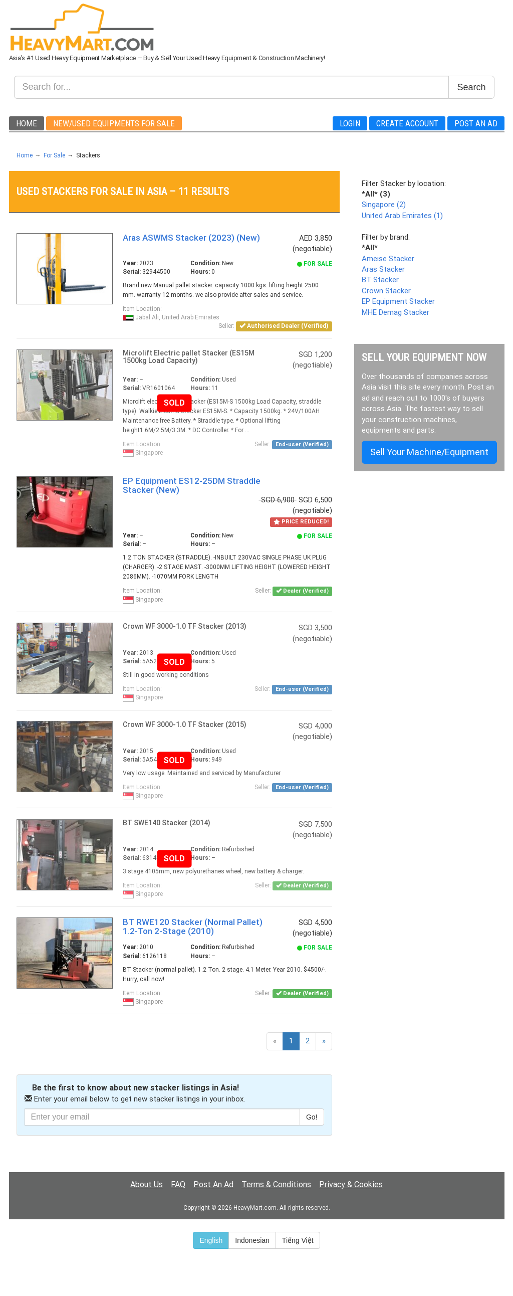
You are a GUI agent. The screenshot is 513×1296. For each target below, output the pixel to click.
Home (26, 123)
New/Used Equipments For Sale (114, 123)
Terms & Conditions (276, 1184)
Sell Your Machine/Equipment (429, 452)
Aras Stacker (383, 269)
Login (350, 123)
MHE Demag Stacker (395, 312)
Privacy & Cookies (351, 1184)
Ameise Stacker (388, 258)
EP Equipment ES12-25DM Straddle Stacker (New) (192, 485)
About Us (146, 1184)
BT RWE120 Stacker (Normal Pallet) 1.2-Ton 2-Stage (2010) (193, 927)
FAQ (178, 1184)
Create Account (407, 123)
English (210, 1240)
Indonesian (252, 1240)
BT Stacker (380, 279)
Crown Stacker (386, 290)
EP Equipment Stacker (398, 301)
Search (471, 87)
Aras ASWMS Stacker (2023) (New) (191, 238)
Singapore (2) (384, 204)
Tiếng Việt (298, 1240)
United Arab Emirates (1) (402, 215)
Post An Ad (475, 123)
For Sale (54, 155)
